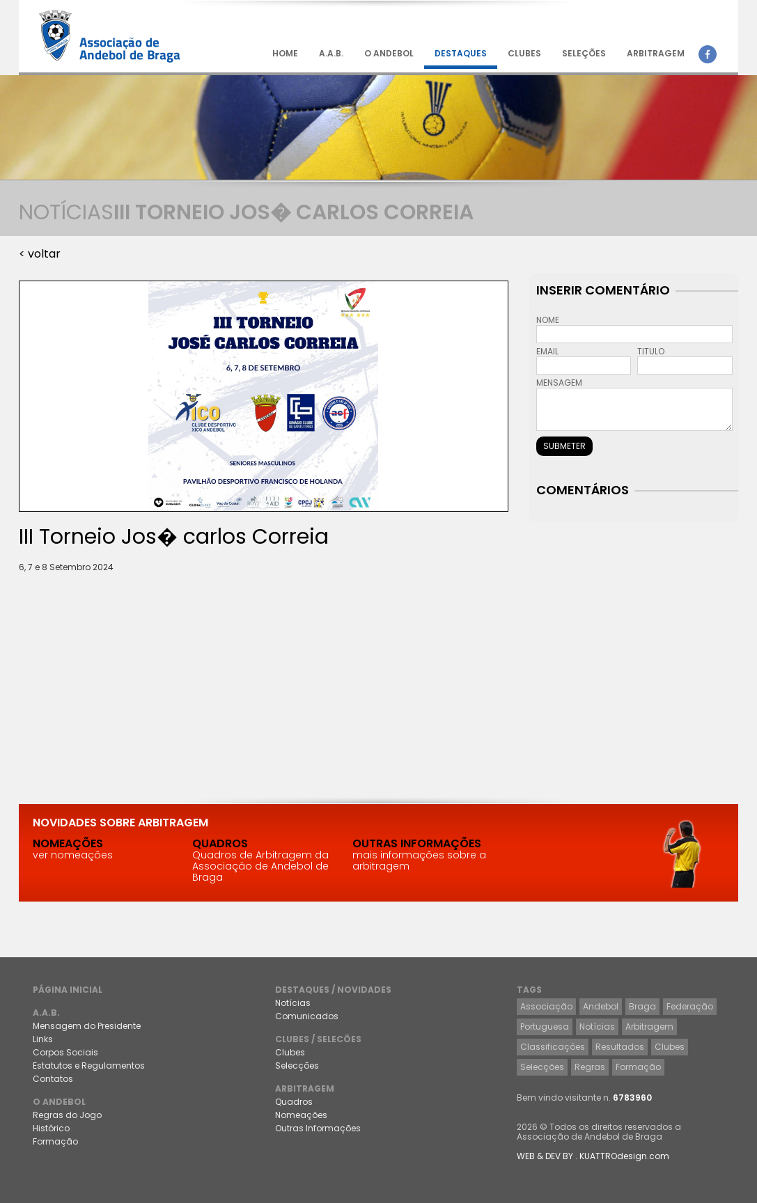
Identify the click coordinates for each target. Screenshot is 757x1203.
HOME (285, 53)
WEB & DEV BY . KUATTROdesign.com (593, 1156)
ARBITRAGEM (656, 53)
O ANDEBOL (389, 53)
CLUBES (524, 53)
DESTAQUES (461, 53)
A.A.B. (331, 53)
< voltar (40, 254)
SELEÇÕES (584, 53)
